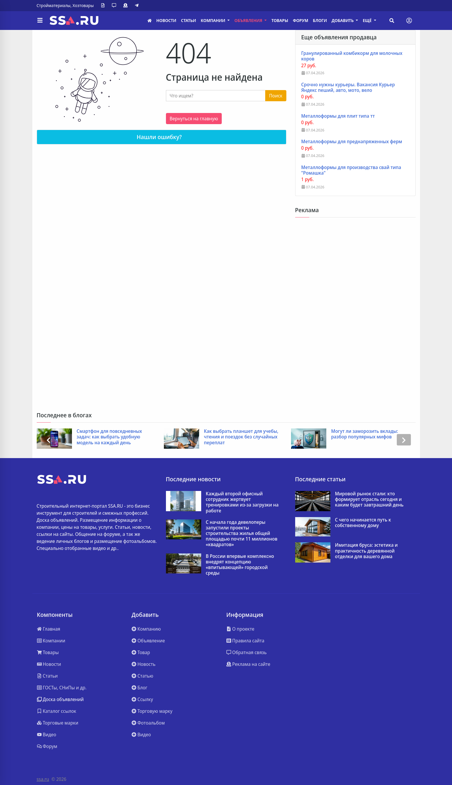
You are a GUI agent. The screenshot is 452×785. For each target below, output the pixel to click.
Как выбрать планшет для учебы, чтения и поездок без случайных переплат (241, 436)
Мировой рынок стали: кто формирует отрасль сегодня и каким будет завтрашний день (369, 499)
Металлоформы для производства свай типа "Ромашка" (351, 170)
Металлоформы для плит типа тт (338, 116)
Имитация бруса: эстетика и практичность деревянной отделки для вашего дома (366, 550)
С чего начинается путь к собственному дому (363, 522)
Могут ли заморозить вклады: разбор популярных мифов (364, 434)
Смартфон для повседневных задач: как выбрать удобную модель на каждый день (109, 436)
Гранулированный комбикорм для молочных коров (352, 56)
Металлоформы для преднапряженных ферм (351, 141)
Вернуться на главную (194, 118)
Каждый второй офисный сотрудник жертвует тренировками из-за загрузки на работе (242, 502)
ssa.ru (43, 779)
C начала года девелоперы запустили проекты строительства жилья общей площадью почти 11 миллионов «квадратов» (242, 533)
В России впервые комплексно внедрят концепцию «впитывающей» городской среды (240, 564)
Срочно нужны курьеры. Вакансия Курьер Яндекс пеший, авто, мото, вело (348, 87)
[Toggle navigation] (409, 20)
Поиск (275, 95)
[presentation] (48, 439)
